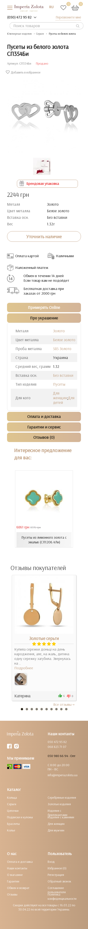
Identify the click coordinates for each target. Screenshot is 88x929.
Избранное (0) (57, 868)
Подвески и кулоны (20, 817)
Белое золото (64, 339)
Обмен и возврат (18, 888)
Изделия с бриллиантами (57, 812)
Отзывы (12, 894)
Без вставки (63, 375)
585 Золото (62, 348)
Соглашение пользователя (57, 890)
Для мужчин (56, 830)
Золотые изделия (59, 804)
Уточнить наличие (44, 236)
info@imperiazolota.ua (62, 775)
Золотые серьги (44, 638)
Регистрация (56, 875)
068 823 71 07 (57, 747)
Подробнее (23, 668)
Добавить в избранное (23, 72)
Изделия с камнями (61, 817)
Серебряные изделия (62, 797)
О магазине (15, 875)
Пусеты (59, 384)
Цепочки (13, 810)
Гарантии (13, 881)
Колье (11, 830)
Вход (51, 862)
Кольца (12, 797)
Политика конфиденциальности (62, 896)
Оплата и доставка (20, 862)
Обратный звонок (59, 881)
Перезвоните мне (68, 17)
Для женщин (60, 395)
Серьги (11, 804)
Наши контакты (17, 868)
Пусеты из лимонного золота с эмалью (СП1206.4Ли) (44, 539)
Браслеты (13, 824)
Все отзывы (64, 704)
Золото (59, 330)
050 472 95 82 (57, 742)
